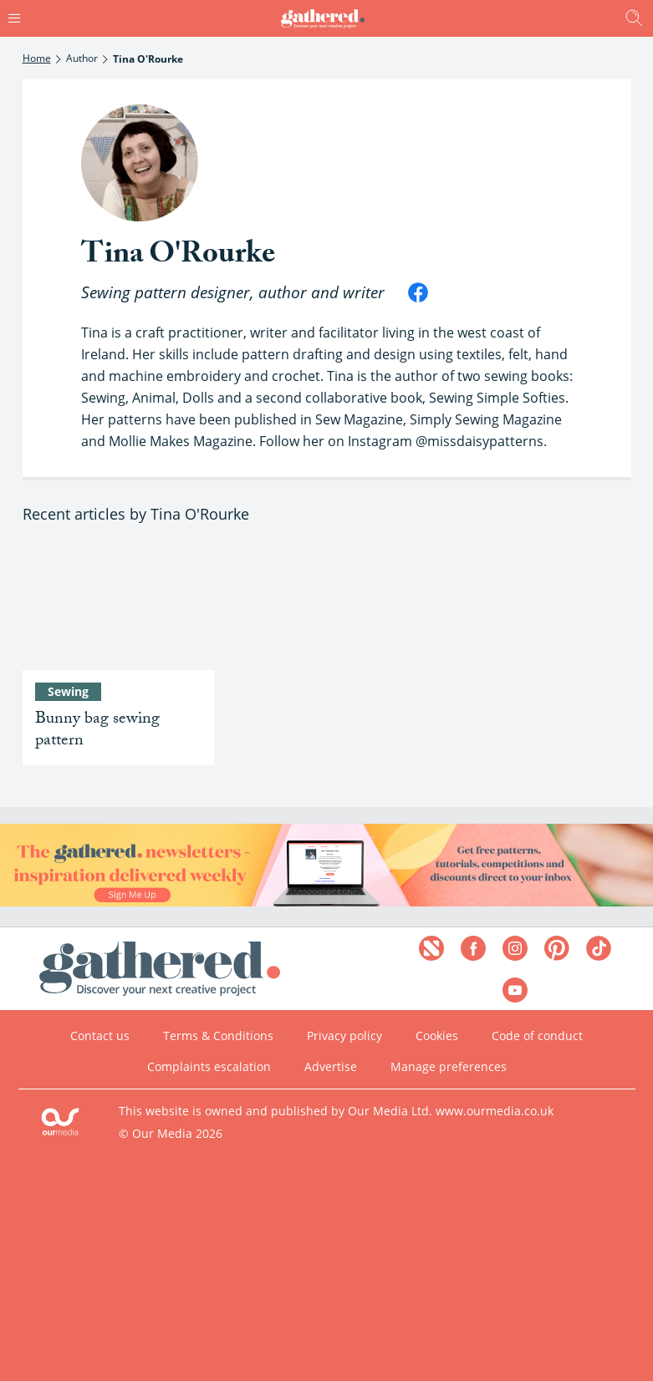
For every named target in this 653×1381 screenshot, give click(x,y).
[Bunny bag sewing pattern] (118, 606)
